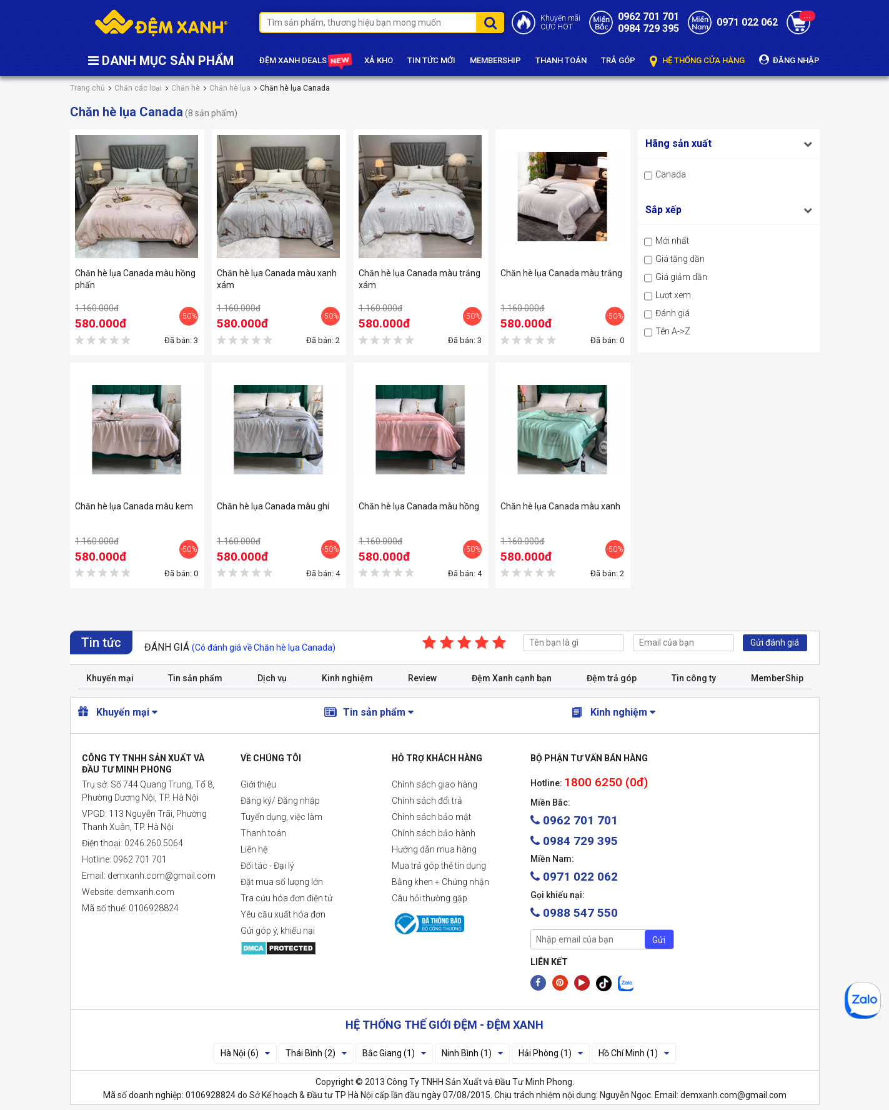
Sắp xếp (663, 210)
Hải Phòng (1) (551, 1053)
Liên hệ (254, 849)
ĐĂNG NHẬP (789, 59)
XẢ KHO (378, 60)
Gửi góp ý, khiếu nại (278, 931)
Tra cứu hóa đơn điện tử (286, 898)
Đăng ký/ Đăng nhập (280, 801)
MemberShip (777, 678)
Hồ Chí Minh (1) (633, 1053)
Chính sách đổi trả (427, 801)
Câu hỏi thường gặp (429, 898)
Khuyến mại (110, 678)
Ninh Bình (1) (472, 1053)
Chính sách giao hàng (434, 784)
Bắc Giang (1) (394, 1053)
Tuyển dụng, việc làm (281, 817)
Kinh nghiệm (347, 678)
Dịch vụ (272, 678)
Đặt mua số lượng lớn (282, 882)
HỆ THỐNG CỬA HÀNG (697, 61)
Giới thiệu (258, 784)
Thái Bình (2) (316, 1053)
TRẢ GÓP (618, 60)
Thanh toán (263, 833)
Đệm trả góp (612, 678)
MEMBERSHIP (495, 60)
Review (422, 678)
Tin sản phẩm (195, 678)
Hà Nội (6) (245, 1053)
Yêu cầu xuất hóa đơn (283, 914)
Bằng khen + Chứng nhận (440, 882)
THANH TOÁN (561, 60)
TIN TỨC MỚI (431, 60)
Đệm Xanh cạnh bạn (512, 678)
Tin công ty (694, 678)
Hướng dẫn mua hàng (434, 849)
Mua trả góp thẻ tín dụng (439, 866)
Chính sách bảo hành (433, 833)
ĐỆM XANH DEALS (304, 61)
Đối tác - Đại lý (267, 866)
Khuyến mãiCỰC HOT (560, 22)
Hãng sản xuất (678, 143)
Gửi (658, 940)
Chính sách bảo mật (431, 817)
